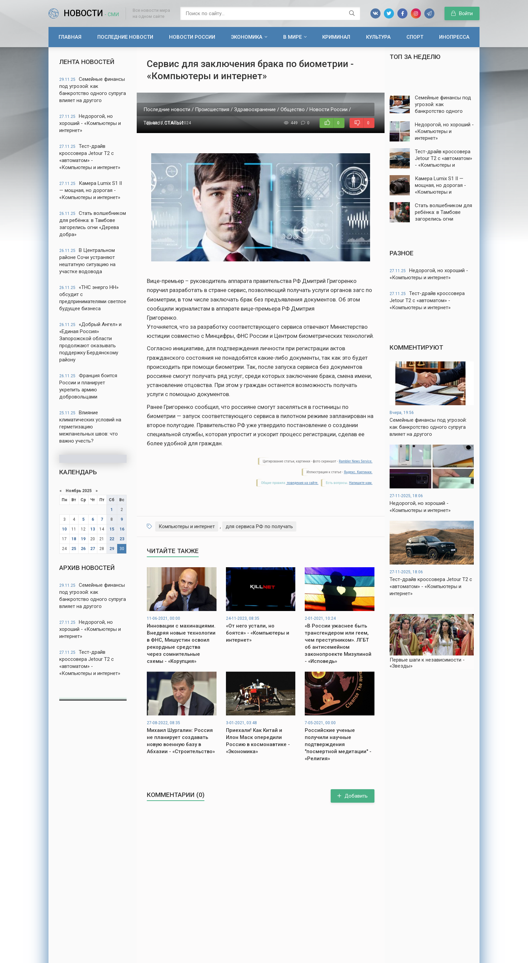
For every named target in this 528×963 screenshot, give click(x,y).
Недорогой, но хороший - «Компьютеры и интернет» (90, 123)
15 (111, 529)
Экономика (246, 37)
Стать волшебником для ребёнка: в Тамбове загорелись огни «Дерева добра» (92, 223)
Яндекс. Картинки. (358, 472)
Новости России (192, 37)
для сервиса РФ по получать (259, 526)
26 (83, 548)
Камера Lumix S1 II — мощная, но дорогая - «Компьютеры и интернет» (90, 190)
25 (73, 548)
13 (92, 529)
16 (122, 529)
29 (111, 548)
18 (73, 539)
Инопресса (454, 37)
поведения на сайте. (302, 483)
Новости (91, 13)
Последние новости (125, 37)
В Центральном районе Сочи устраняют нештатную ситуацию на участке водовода (87, 261)
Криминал (336, 37)
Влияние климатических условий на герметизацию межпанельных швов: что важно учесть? (90, 427)
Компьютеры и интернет (187, 526)
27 (92, 548)
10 (64, 529)
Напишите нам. (360, 483)
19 (83, 539)
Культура (378, 37)
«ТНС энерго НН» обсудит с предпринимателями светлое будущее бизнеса (92, 298)
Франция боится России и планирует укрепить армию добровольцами (88, 386)
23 (122, 539)
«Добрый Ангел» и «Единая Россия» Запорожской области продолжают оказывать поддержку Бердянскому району (90, 342)
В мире (292, 37)
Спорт (414, 37)
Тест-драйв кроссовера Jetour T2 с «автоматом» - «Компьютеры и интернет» (89, 156)
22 (111, 539)
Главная (70, 37)
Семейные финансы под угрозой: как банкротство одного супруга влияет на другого (92, 89)
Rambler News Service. (355, 461)
